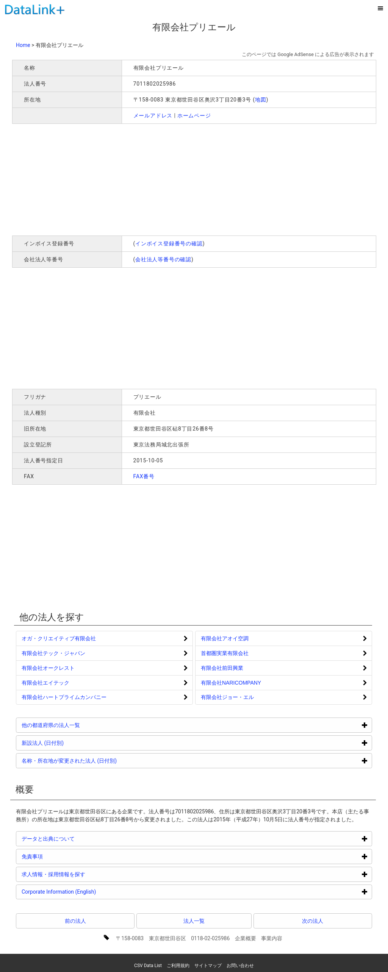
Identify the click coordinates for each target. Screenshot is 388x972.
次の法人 (312, 921)
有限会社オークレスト (48, 668)
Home (23, 45)
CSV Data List (148, 965)
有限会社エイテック (45, 683)
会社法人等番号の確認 (163, 259)
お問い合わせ (240, 965)
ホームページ (194, 115)
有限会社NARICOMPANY (231, 683)
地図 (260, 100)
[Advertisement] (121, 178)
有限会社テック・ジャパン (53, 653)
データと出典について (77, 838)
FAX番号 (144, 476)
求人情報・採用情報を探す (82, 874)
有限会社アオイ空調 (225, 638)
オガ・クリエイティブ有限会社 (59, 638)
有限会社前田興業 (222, 668)
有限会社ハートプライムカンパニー (64, 697)
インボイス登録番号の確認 (169, 243)
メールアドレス (153, 115)
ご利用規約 (178, 965)
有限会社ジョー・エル (227, 697)
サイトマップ (208, 965)
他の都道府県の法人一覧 (79, 725)
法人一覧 (194, 921)
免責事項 (61, 856)
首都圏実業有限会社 (225, 653)
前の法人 (75, 921)
